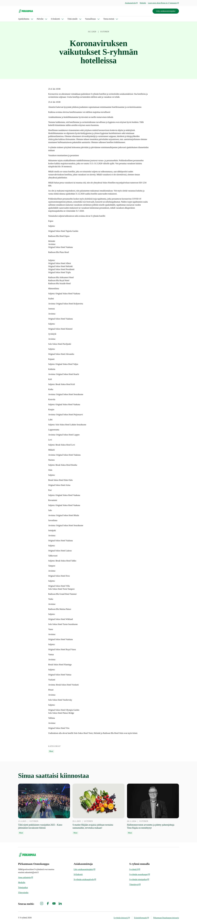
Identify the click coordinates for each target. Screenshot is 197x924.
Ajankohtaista (23, 19)
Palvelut (40, 19)
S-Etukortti (55, 19)
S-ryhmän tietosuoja (122, 918)
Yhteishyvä (135, 884)
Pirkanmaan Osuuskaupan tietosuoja (166, 918)
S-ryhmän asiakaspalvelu (85, 879)
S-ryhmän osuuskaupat (139, 874)
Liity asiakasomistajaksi (165, 11)
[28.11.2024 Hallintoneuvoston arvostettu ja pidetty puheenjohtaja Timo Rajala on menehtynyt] (153, 809)
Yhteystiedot (23, 892)
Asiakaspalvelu (131, 3)
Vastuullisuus (90, 19)
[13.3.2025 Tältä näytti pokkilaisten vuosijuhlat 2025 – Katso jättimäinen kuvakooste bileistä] (44, 809)
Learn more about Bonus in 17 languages (163, 3)
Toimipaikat (23, 887)
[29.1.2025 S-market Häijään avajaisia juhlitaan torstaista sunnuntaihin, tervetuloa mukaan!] (98, 809)
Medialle (143, 3)
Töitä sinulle (72, 19)
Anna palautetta (25, 877)
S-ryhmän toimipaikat (139, 879)
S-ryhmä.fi (134, 869)
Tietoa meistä (108, 19)
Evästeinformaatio (141, 918)
